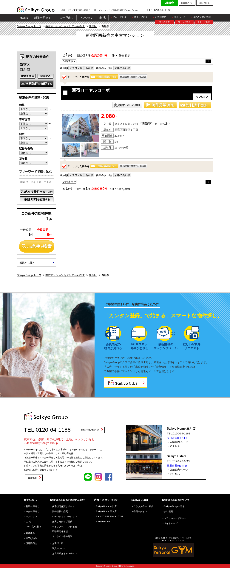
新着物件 (30, 533)
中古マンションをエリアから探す (65, 26)
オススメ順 (76, 68)
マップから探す (33, 526)
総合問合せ (205, 3)
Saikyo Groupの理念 (174, 506)
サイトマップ (170, 523)
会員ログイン (187, 3)
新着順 (89, 68)
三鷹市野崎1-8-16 (177, 465)
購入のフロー (59, 548)
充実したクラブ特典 (62, 521)
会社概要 (32, 477)
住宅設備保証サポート (63, 506)
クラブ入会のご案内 (143, 506)
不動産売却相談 (60, 531)
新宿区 (93, 26)
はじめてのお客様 (202, 17)
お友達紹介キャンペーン (64, 553)
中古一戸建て (65, 17)
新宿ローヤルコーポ (91, 90)
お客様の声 (160, 17)
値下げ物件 (31, 538)
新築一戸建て (42, 17)
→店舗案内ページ (177, 442)
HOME (24, 17)
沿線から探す (27, 262)
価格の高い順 (122, 68)
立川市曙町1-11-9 (177, 437)
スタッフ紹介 (140, 17)
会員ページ (179, 17)
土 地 (102, 17)
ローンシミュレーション (64, 516)
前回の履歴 (164, 22)
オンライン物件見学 (62, 536)
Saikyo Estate (103, 521)
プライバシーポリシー (175, 518)
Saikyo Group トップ (29, 26)
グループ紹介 (119, 17)
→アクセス (173, 446)
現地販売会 (31, 543)
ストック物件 (184, 22)
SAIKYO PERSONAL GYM (109, 516)
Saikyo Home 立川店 (106, 506)
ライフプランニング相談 (64, 526)
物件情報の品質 (60, 511)
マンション (86, 17)
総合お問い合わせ (90, 429)
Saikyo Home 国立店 (106, 511)
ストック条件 (204, 22)
